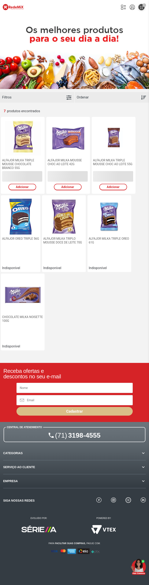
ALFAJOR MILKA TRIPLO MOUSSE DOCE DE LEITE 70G (62, 240)
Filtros (7, 97)
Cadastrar (74, 411)
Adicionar (22, 187)
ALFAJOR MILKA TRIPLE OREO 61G (109, 240)
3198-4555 (78, 435)
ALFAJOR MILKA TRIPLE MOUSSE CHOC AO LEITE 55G (113, 162)
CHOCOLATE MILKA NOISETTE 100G (22, 318)
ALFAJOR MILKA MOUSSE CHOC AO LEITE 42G (65, 162)
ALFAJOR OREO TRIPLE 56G (20, 238)
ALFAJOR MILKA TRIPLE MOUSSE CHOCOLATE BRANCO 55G (18, 164)
